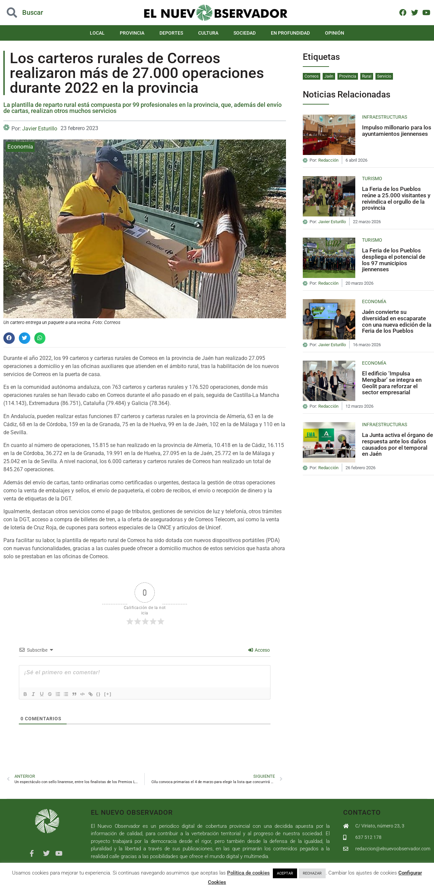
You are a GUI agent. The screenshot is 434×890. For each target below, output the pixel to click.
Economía (20, 146)
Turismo (372, 178)
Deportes (171, 33)
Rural (366, 76)
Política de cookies (248, 873)
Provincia (132, 33)
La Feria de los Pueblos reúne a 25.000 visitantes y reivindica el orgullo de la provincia (396, 198)
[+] (119, 693)
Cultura (208, 33)
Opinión (334, 33)
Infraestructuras (384, 117)
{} (109, 693)
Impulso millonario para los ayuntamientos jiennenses (396, 130)
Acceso (259, 650)
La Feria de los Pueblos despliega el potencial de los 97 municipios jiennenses (393, 260)
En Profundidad (290, 33)
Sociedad (244, 33)
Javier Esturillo (39, 128)
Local (97, 33)
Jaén (328, 76)
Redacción (328, 160)
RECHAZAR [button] (312, 873)
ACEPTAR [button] (285, 873)
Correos (311, 76)
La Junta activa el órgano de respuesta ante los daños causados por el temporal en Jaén (397, 444)
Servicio (384, 76)
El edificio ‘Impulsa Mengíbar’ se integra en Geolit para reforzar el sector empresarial (392, 383)
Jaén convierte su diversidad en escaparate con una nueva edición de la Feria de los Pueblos (396, 321)
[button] (9, 338)
